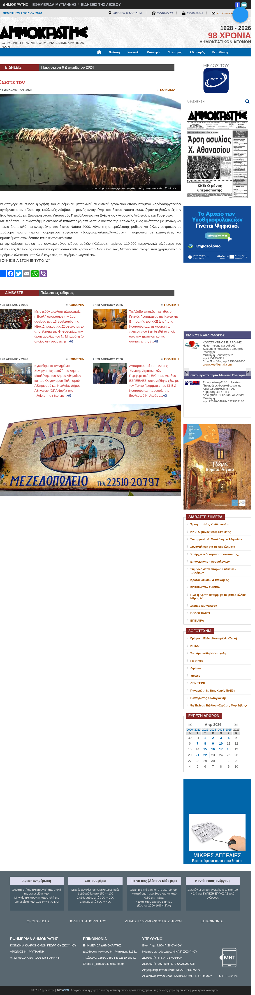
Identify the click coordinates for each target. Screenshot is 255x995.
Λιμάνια (195, 668)
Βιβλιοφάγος (56, 60)
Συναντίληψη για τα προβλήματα (212, 546)
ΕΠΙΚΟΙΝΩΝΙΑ (212, 921)
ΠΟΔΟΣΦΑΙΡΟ (200, 613)
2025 (229, 729)
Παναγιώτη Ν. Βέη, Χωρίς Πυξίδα (212, 690)
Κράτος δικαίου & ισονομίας (209, 580)
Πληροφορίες (129, 60)
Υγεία (75, 60)
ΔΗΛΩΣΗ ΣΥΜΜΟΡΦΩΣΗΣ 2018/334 (153, 921)
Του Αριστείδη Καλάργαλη (208, 653)
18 (228, 749)
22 (205, 755)
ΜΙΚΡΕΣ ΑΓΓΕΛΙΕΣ (217, 854)
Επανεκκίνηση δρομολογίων (210, 561)
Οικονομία (153, 52)
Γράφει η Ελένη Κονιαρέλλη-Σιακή (213, 638)
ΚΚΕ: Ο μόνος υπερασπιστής (210, 532)
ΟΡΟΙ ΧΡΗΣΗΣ (38, 921)
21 (197, 755)
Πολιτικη (171, 305)
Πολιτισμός (175, 52)
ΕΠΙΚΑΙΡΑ (197, 620)
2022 (205, 729)
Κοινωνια (167, 89)
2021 (198, 729)
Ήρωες (195, 675)
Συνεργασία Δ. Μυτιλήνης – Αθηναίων (216, 539)
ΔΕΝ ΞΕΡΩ (197, 683)
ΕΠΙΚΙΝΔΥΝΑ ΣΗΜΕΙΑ (205, 587)
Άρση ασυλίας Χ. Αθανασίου (209, 524)
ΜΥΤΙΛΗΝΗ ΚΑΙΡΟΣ (217, 797)
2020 (190, 729)
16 (213, 749)
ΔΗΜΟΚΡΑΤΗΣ (15, 5)
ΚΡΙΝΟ (195, 646)
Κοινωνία (133, 52)
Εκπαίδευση (220, 52)
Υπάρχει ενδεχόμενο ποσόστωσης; (214, 554)
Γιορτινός (196, 660)
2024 (221, 729)
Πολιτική (114, 52)
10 (221, 743)
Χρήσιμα (91, 60)
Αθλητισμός (197, 52)
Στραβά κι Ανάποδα (203, 605)
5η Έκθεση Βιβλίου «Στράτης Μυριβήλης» (219, 705)
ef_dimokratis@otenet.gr (232, 13)
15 (205, 749)
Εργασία (34, 60)
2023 (213, 729)
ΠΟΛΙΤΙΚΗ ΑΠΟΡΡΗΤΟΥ (87, 921)
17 (221, 749)
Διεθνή (108, 60)
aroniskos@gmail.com (217, 364)
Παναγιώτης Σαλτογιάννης (208, 698)
